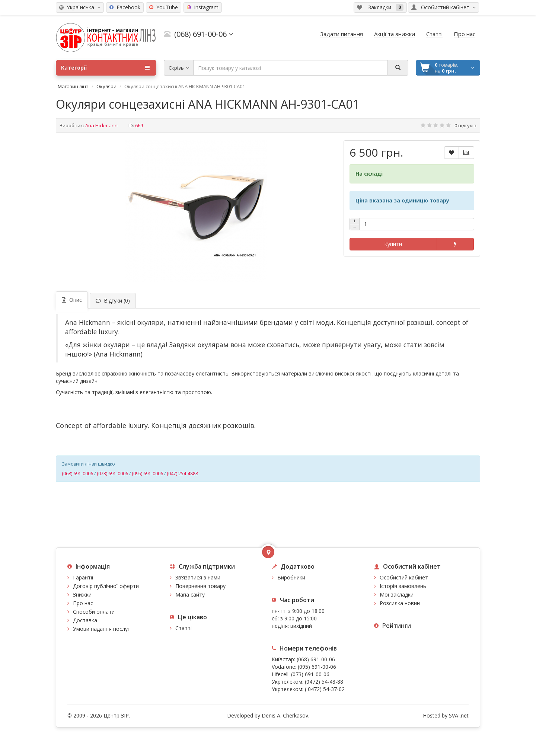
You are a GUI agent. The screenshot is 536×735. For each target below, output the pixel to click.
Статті (183, 628)
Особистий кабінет (404, 577)
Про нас (83, 603)
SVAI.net (459, 715)
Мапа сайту (190, 594)
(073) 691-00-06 (310, 674)
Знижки (82, 594)
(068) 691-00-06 (316, 659)
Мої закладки (397, 594)
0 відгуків (465, 125)
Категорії (105, 67)
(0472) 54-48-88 (324, 681)
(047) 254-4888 (182, 473)
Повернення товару (200, 585)
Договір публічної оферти (106, 585)
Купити (393, 243)
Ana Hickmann (101, 125)
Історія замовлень (403, 585)
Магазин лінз (73, 86)
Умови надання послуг (101, 628)
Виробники (291, 577)
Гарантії (83, 577)
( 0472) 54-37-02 (325, 689)
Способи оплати (94, 611)
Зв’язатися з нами (197, 577)
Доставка (85, 620)
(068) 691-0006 (77, 473)
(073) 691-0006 (112, 473)
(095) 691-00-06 (317, 666)
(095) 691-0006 (147, 473)
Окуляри (106, 86)
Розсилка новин (400, 603)
